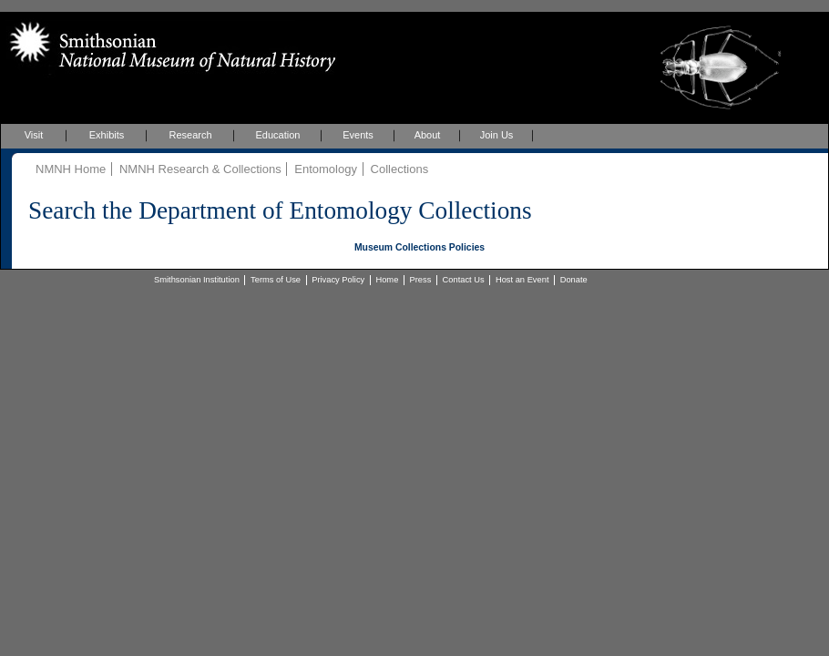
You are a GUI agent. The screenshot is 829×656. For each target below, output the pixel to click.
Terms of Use (276, 279)
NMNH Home (71, 169)
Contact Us (464, 279)
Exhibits (107, 134)
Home (386, 279)
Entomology (325, 169)
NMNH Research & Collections (200, 169)
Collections (400, 169)
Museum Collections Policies (419, 247)
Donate (574, 279)
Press (421, 279)
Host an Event (522, 279)
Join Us (497, 134)
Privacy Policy (338, 279)
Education (278, 134)
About (427, 134)
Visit (34, 134)
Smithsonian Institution (197, 279)
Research (190, 134)
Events (358, 134)
